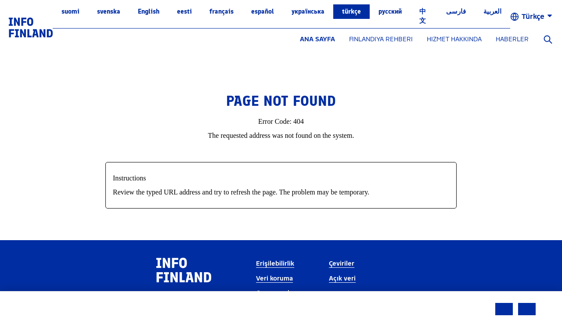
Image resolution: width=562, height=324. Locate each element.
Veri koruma (274, 278)
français (221, 11)
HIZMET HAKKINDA (454, 39)
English (148, 11)
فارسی (456, 11)
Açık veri (342, 278)
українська (308, 11)
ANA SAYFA (317, 39)
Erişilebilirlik (275, 263)
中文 (422, 16)
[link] (31, 27)
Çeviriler (341, 263)
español (262, 11)
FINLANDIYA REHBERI (381, 39)
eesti (184, 11)
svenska (108, 11)
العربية (492, 11)
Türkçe (351, 11)
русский (390, 11)
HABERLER (512, 39)
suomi (70, 11)
